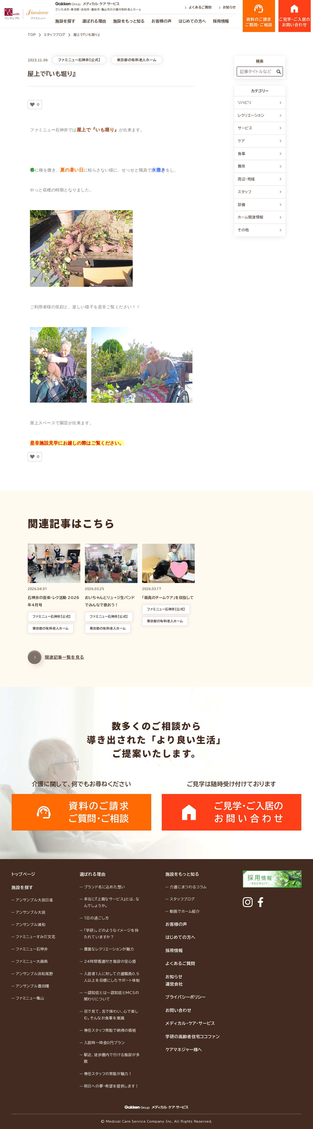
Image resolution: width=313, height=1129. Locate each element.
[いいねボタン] (32, 104)
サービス (260, 128)
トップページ (23, 874)
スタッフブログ (54, 34)
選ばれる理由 (94, 21)
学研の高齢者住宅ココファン (192, 1036)
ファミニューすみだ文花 (35, 937)
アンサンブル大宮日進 (34, 900)
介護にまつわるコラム (188, 887)
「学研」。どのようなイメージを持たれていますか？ (111, 934)
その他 (260, 230)
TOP (32, 34)
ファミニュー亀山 (30, 998)
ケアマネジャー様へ (183, 1049)
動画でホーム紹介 (185, 911)
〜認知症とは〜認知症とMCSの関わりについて (111, 996)
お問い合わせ (178, 1010)
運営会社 (174, 984)
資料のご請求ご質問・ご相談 (258, 15)
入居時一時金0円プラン (104, 1043)
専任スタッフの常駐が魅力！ (108, 1074)
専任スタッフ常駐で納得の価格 (110, 1030)
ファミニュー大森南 (32, 961)
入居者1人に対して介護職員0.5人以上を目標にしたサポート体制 (112, 977)
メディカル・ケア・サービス (190, 1023)
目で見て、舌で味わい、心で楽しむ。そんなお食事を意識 (111, 1015)
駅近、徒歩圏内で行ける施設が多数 (112, 1058)
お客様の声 (161, 21)
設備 (260, 204)
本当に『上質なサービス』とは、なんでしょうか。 (112, 902)
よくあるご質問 (198, 7)
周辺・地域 (260, 179)
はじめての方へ (192, 21)
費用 (260, 166)
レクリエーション (260, 115)
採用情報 (221, 21)
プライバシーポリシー (185, 997)
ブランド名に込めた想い (104, 887)
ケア (260, 141)
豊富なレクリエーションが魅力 (109, 949)
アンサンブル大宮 (30, 912)
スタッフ (260, 192)
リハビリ (260, 102)
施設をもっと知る (129, 21)
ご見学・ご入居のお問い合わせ (294, 15)
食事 (260, 154)
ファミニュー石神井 (32, 949)
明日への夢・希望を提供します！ (111, 1086)
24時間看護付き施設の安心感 (110, 961)
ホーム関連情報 (260, 217)
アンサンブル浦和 (30, 924)
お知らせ (227, 7)
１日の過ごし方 (96, 918)
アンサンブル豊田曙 (32, 986)
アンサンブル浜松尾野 (34, 974)
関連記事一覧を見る (56, 668)
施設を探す (65, 21)
